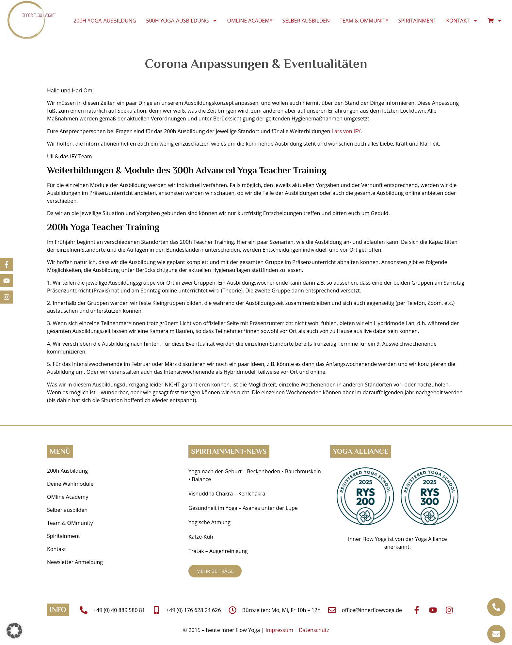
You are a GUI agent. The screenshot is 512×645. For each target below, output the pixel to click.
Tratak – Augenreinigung (218, 551)
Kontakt (462, 20)
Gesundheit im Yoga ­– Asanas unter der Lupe (243, 507)
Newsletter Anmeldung (75, 562)
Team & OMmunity (364, 20)
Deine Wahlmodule (70, 483)
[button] (14, 630)
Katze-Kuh (200, 536)
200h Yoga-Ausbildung (104, 20)
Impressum (279, 630)
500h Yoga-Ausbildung (181, 20)
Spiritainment (417, 20)
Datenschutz (314, 630)
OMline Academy (250, 20)
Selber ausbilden (306, 20)
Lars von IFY (346, 131)
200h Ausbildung (67, 470)
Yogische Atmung (209, 522)
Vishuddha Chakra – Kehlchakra (226, 493)
